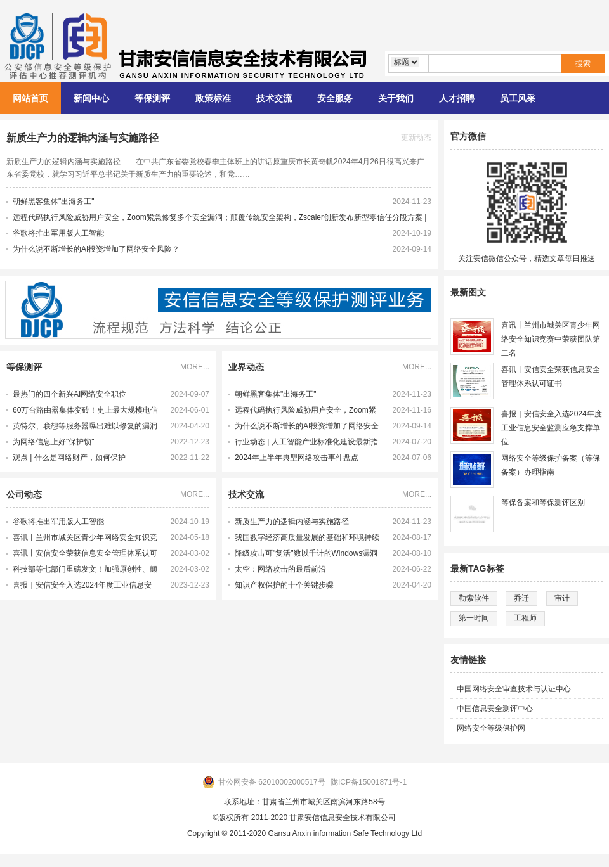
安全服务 (335, 98)
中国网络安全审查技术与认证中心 (514, 688)
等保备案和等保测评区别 (543, 502)
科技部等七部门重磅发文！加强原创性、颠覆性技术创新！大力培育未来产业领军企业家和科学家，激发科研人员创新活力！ (85, 571)
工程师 (525, 617)
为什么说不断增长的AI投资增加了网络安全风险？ (96, 249)
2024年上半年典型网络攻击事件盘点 (296, 457)
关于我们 (396, 98)
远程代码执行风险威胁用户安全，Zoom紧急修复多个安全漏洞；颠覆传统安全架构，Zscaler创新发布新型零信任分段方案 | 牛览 (307, 412)
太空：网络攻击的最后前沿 (280, 569)
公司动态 (24, 494)
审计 (562, 598)
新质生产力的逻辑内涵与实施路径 (82, 137)
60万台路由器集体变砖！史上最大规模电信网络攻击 (85, 412)
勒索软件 (474, 598)
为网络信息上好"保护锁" (54, 441)
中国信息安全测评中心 (495, 708)
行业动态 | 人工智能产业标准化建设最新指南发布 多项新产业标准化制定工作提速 (306, 443)
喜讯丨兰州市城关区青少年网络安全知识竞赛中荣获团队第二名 (85, 539)
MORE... (194, 367)
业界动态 (246, 367)
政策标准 (213, 98)
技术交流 (274, 98)
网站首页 (30, 98)
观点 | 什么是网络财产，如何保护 (69, 457)
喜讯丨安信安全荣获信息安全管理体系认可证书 (85, 555)
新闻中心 (91, 98)
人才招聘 (457, 98)
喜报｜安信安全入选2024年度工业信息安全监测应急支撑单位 (82, 587)
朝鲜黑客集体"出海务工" (54, 201)
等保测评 (152, 98)
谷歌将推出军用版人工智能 (58, 233)
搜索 (583, 63)
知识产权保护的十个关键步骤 (284, 585)
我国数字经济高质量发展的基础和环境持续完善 (307, 539)
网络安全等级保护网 (491, 728)
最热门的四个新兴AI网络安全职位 (69, 394)
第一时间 (474, 617)
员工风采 (517, 98)
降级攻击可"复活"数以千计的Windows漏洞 (306, 553)
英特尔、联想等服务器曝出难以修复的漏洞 (85, 425)
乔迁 (521, 598)
